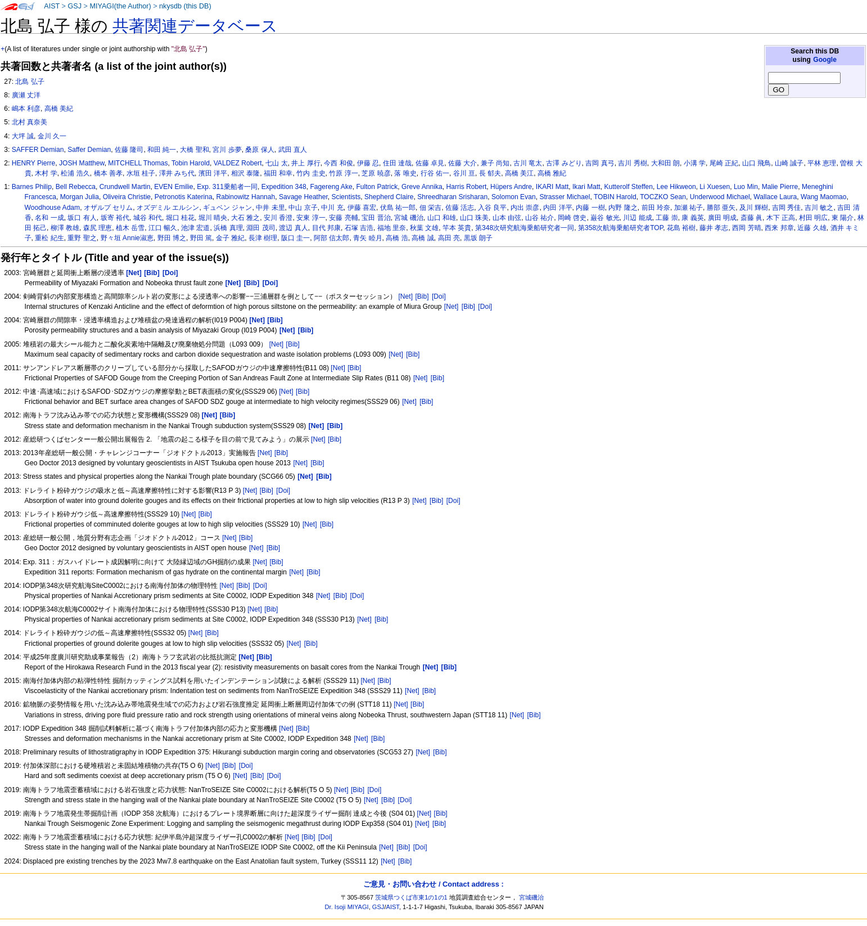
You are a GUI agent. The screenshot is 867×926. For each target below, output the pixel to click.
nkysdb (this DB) (185, 6)
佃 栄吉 (430, 208)
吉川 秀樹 (632, 163)
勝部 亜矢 (721, 208)
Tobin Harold (190, 163)
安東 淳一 (310, 218)
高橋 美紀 (58, 109)
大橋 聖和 (194, 150)
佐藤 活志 (459, 208)
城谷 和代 (147, 218)
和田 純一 (161, 150)
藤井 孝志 (713, 228)
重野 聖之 (81, 238)
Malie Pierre (780, 187)
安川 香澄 (278, 218)
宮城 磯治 (408, 218)
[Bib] (421, 296)
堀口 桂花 (180, 218)
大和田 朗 (665, 163)
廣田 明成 (722, 218)
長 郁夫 (490, 173)
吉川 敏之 (819, 208)
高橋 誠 (423, 238)
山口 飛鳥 (756, 163)
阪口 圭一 (295, 238)
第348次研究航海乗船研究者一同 (524, 228)
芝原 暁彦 (376, 173)
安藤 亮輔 (343, 218)
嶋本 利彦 (26, 109)
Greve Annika (421, 187)
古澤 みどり (563, 163)
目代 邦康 (326, 228)
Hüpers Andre (511, 187)
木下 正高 (780, 218)
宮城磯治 (531, 897)
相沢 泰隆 (245, 173)
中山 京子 (302, 208)
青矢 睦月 (367, 238)
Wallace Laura (775, 197)
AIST (52, 6)
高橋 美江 (519, 173)
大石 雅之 (245, 218)
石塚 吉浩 (359, 228)
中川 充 (332, 208)
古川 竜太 (527, 163)
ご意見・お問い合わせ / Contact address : (433, 884)
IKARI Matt (552, 187)
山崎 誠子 (789, 163)
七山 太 (276, 163)
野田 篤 (201, 238)
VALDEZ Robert (238, 163)
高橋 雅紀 (552, 173)
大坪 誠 (23, 136)
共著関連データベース (195, 26)
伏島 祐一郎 (398, 208)
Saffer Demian (89, 150)
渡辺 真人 (293, 228)
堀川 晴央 (212, 218)
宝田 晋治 (376, 218)
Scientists (346, 197)
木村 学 (46, 173)
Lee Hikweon (676, 187)
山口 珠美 (474, 218)
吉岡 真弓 (599, 163)
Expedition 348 (283, 187)
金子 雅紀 (230, 238)
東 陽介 (843, 218)
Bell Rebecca (76, 187)
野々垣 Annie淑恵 (127, 238)
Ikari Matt (586, 187)
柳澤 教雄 (65, 228)
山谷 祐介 (539, 218)
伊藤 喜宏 (361, 208)
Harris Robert (466, 187)
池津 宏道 (195, 228)
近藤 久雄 (811, 228)
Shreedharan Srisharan (452, 197)
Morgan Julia (79, 197)
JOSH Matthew (82, 163)
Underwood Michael (720, 197)
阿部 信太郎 (331, 238)
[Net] (405, 296)
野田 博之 (171, 238)
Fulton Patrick (377, 187)
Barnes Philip (32, 187)
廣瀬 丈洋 (26, 95)
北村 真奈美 (29, 122)
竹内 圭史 (310, 173)
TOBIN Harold (615, 197)
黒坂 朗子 (478, 238)
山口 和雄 (441, 218)
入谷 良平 (492, 208)
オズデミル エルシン (168, 208)
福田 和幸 (278, 173)
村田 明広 (813, 218)
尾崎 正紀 (724, 163)
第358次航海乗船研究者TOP (620, 228)
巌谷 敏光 (604, 218)
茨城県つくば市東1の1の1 (411, 897)
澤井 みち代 (177, 173)
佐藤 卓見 (430, 163)
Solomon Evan (513, 197)
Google (825, 60)
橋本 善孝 (108, 173)
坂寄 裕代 (115, 218)
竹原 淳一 (343, 173)
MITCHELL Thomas (138, 163)
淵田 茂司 (260, 228)
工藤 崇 (667, 218)
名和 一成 (49, 218)
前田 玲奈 (656, 208)
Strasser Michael (564, 197)
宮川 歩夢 (227, 150)
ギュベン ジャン (227, 208)
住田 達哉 (397, 163)
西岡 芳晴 (746, 228)
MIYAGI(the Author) (120, 6)
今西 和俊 (338, 163)
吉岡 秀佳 (786, 208)
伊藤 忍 (368, 163)
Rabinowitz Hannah (245, 197)
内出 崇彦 (525, 208)
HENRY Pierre (34, 163)
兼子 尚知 (495, 163)
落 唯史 (405, 173)
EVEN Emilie (173, 187)
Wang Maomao (824, 197)
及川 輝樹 (753, 208)
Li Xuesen (714, 187)
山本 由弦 (507, 218)
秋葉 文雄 (424, 228)
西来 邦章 (779, 228)
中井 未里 (270, 208)
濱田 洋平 (212, 173)
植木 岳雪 (130, 228)
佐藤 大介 (462, 163)
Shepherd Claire (388, 197)
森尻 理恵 (97, 228)
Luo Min (746, 187)
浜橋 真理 (228, 228)
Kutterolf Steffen (628, 187)
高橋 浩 (397, 238)
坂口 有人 (81, 218)
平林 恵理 (821, 163)
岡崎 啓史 (572, 218)
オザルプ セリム (108, 208)
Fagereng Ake (331, 187)
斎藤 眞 (751, 218)
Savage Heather (303, 197)
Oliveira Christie (127, 197)
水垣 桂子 (141, 173)
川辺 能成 (637, 218)
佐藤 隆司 (129, 150)
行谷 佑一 (435, 173)
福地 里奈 (391, 228)
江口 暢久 (162, 228)
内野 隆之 (622, 208)
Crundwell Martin (125, 187)
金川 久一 (52, 136)
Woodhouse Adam (52, 208)
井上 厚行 (305, 163)
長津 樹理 (263, 238)
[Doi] (439, 296)
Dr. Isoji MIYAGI (347, 906)
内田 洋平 (557, 208)
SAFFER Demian (38, 150)
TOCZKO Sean (663, 197)
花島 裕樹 (681, 228)
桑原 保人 (259, 150)
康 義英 (692, 218)
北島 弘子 (29, 82)
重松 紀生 (49, 238)
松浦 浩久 (75, 173)
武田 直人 (292, 150)
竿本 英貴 (456, 228)
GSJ (74, 6)
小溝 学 (695, 163)
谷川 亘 (464, 173)
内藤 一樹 (590, 208)
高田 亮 (449, 238)
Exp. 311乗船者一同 (227, 187)
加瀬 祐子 (688, 208)
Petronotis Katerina (184, 197)
